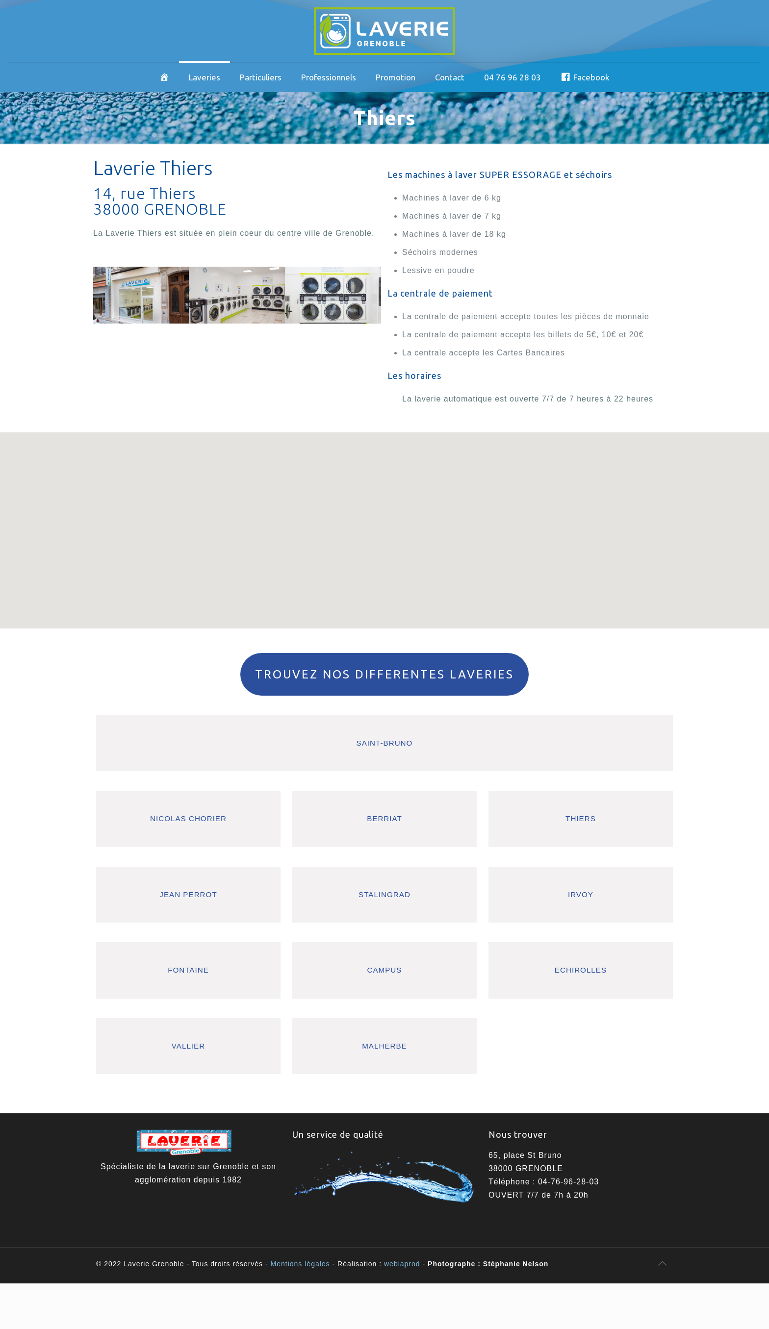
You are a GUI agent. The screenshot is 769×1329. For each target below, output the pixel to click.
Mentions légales (300, 1264)
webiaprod (402, 1264)
